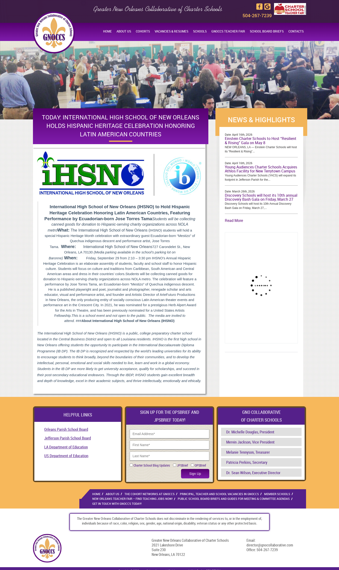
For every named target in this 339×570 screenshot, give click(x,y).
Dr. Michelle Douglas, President (250, 432)
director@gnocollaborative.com (269, 545)
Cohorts (143, 31)
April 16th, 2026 (242, 134)
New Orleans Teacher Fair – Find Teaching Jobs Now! (132, 499)
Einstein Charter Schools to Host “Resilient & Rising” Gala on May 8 (260, 140)
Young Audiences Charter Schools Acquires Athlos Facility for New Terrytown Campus (261, 169)
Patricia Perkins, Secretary (246, 462)
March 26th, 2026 (243, 191)
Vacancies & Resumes (171, 31)
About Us (124, 31)
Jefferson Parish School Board (67, 438)
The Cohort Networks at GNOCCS (150, 494)
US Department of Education (66, 455)
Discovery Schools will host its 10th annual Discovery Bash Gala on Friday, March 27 (261, 197)
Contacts (296, 31)
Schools (200, 31)
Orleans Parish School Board (66, 429)
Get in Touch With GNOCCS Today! (116, 503)
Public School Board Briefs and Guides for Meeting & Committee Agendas (234, 499)
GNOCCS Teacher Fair (228, 31)
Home (107, 31)
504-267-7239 (257, 15)
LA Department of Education (66, 447)
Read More (234, 220)
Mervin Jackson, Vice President (250, 442)
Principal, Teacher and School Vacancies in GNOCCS (219, 494)
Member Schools (277, 494)
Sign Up (195, 474)
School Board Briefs (267, 31)
